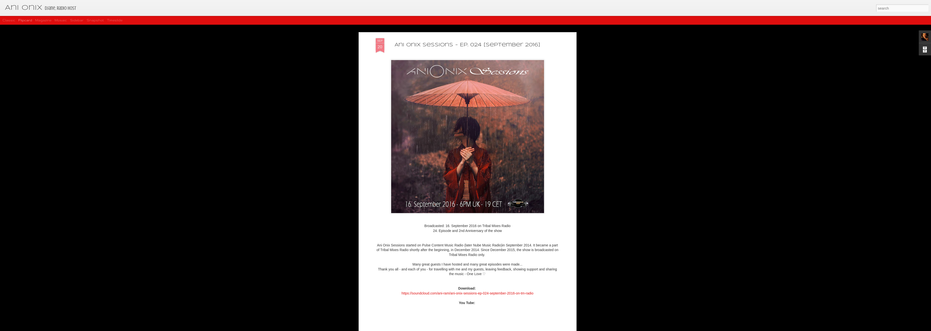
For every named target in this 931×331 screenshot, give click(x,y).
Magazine (43, 20)
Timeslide (114, 20)
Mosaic (61, 20)
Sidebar (77, 20)
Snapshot (95, 20)
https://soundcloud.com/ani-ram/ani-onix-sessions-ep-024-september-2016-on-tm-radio (467, 291)
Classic (8, 20)
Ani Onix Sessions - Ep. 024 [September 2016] (467, 43)
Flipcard (25, 20)
